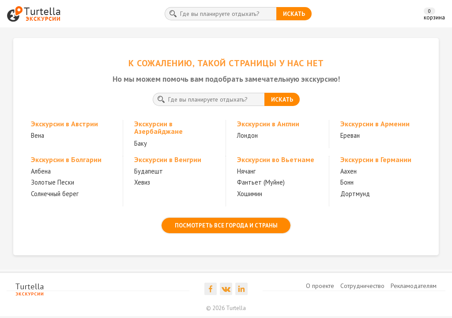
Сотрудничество (362, 286)
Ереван (350, 135)
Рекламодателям (414, 286)
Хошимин (249, 193)
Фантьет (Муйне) (261, 182)
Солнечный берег (55, 193)
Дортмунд (355, 193)
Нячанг (246, 171)
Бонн (347, 182)
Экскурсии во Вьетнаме (275, 159)
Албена (41, 171)
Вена (37, 135)
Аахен (348, 171)
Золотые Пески (52, 182)
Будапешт (148, 171)
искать (294, 14)
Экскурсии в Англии (268, 123)
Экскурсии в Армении (375, 123)
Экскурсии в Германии (375, 159)
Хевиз (142, 182)
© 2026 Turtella (226, 308)
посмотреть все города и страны (226, 225)
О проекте (320, 286)
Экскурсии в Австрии (64, 123)
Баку (140, 143)
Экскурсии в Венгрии (167, 159)
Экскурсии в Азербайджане (158, 127)
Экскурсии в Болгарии (66, 159)
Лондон (247, 135)
